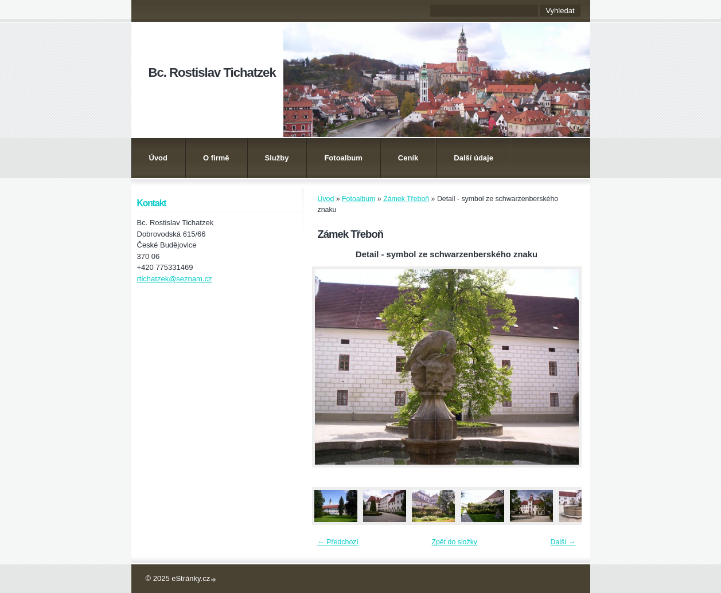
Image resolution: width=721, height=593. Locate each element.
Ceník (408, 158)
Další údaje (473, 158)
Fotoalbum (343, 158)
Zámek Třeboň (406, 199)
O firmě (216, 158)
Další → (563, 542)
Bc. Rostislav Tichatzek (212, 72)
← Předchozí (338, 542)
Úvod (158, 158)
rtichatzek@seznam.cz (174, 278)
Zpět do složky (454, 542)
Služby (277, 158)
